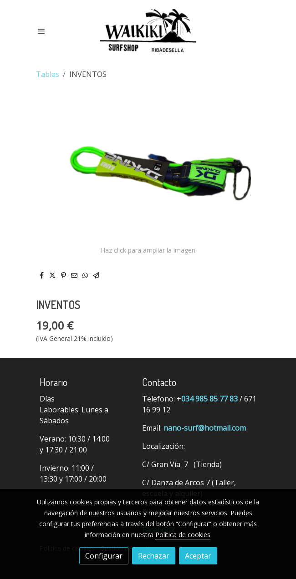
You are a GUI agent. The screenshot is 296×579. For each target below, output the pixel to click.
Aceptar (198, 556)
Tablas (47, 74)
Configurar (103, 556)
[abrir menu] (41, 31)
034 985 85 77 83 (209, 399)
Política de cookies (182, 534)
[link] (148, 30)
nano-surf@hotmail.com (204, 428)
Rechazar (153, 556)
